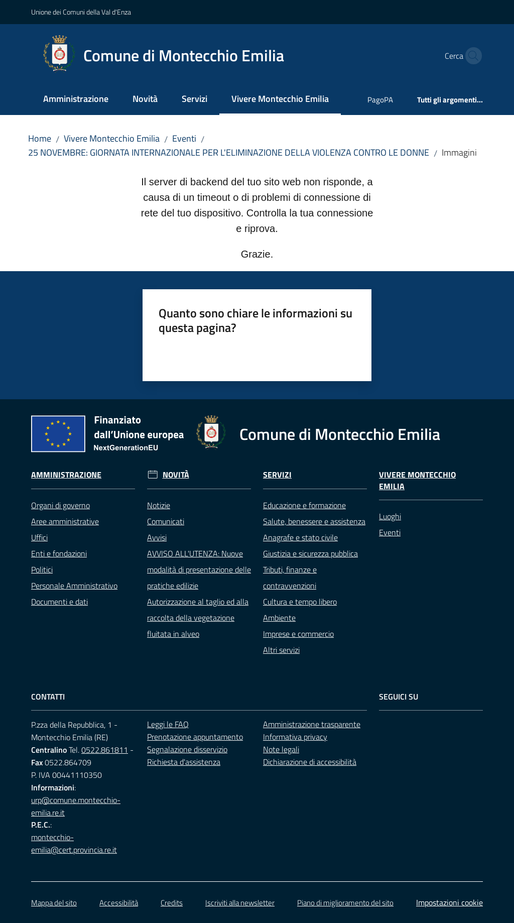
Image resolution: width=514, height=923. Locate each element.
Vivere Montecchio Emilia (112, 138)
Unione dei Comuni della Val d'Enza (81, 12)
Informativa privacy (295, 737)
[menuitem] (75, 99)
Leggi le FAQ (168, 724)
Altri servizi (281, 650)
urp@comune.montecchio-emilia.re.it (75, 806)
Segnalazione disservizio (187, 749)
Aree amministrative (65, 521)
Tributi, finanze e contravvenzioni (290, 577)
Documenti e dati (59, 602)
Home (39, 138)
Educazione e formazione (304, 505)
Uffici (39, 537)
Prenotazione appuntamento (195, 737)
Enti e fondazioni (59, 553)
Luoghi (390, 516)
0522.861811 (104, 750)
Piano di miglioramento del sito (345, 902)
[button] (471, 56)
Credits (172, 902)
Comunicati (165, 521)
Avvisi (157, 537)
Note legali (281, 749)
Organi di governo (60, 505)
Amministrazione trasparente (311, 724)
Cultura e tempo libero (300, 602)
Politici (42, 569)
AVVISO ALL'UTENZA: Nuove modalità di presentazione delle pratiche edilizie (199, 569)
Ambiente (279, 618)
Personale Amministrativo (74, 586)
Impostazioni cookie (449, 902)
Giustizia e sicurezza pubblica (310, 553)
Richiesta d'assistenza (183, 762)
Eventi (184, 138)
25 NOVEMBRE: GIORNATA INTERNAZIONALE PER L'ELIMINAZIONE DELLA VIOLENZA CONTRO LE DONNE (228, 152)
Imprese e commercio (298, 634)
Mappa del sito (54, 902)
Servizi (277, 475)
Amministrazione (66, 475)
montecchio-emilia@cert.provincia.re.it (74, 843)
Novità (176, 475)
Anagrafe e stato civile (300, 537)
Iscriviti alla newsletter (240, 902)
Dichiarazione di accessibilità (309, 762)
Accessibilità (118, 902)
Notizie (158, 505)
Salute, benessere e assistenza (314, 521)
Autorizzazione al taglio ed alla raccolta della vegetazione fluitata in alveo (197, 618)
